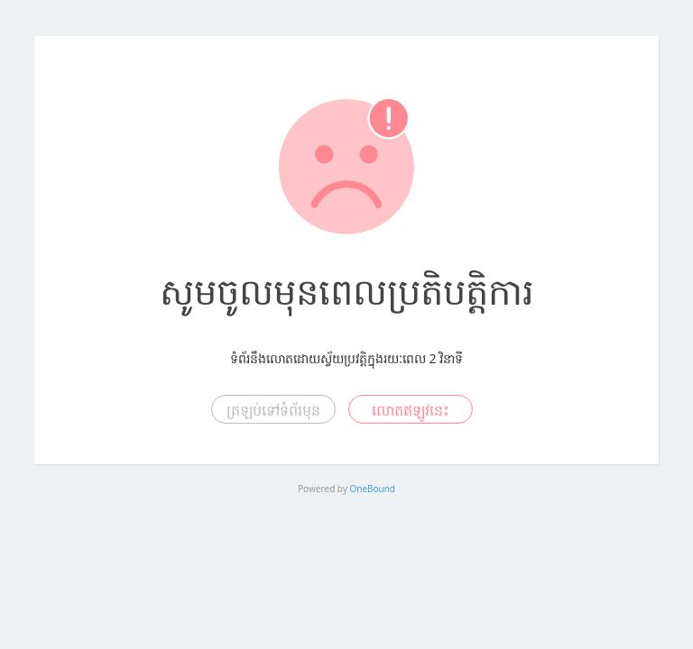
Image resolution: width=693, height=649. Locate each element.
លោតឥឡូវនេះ (410, 410)
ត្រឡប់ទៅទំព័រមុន (273, 410)
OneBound (372, 488)
